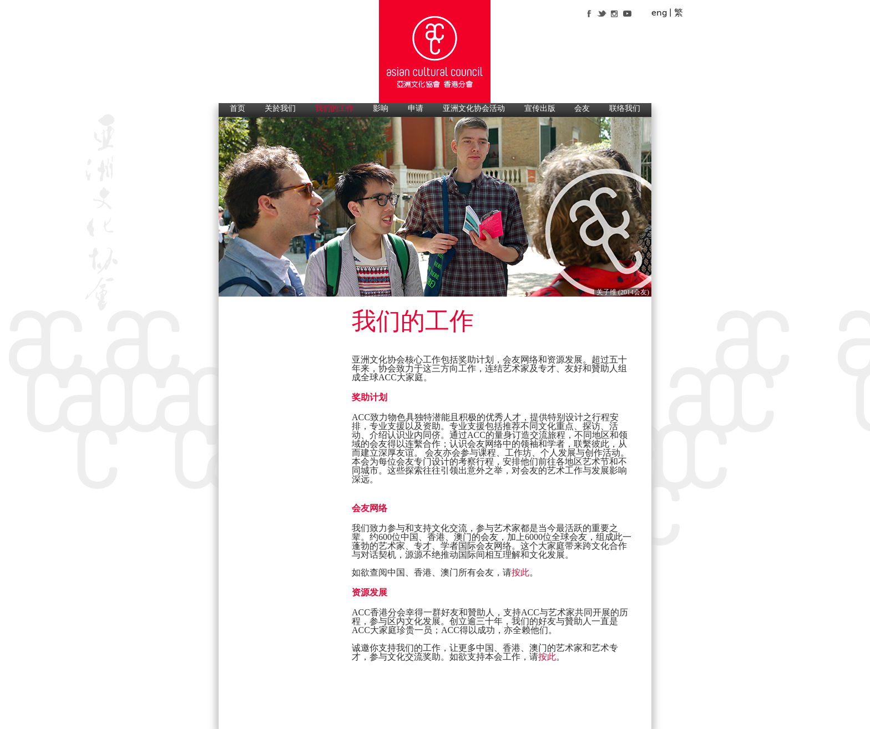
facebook (589, 13)
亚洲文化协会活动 (474, 108)
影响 (380, 108)
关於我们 (280, 108)
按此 (520, 573)
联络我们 (624, 108)
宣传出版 (539, 108)
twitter (601, 13)
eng (659, 13)
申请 (415, 108)
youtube (627, 13)
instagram (614, 13)
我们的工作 (334, 108)
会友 (582, 108)
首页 (237, 108)
